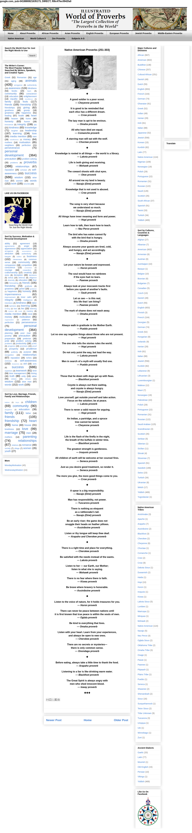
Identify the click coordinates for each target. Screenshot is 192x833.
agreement (25, 243)
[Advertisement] (176, 91)
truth (12, 376)
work (13, 183)
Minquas (141, 616)
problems (14, 163)
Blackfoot (142, 533)
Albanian (142, 244)
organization (9, 320)
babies (7, 402)
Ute (139, 728)
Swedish (141, 468)
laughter (14, 131)
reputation (9, 170)
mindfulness (14, 139)
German (141, 99)
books (14, 91)
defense (21, 278)
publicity (14, 352)
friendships (10, 107)
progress (11, 346)
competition (26, 265)
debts (7, 275)
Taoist (140, 210)
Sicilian (141, 448)
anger (26, 246)
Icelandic (142, 341)
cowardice (27, 270)
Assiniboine (143, 529)
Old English (143, 767)
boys (17, 402)
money (27, 139)
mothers (8, 142)
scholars (23, 170)
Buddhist (142, 65)
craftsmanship (11, 272)
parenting (30, 436)
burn (29, 91)
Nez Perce (142, 635)
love (34, 133)
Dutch (140, 84)
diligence (33, 278)
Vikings (141, 776)
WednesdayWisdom (14, 470)
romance (26, 445)
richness (8, 361)
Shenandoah (143, 694)
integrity (21, 124)
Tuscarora (142, 718)
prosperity (13, 349)
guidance (33, 289)
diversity (11, 280)
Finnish (141, 312)
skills (35, 364)
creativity (28, 272)
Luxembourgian (145, 380)
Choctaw (142, 548)
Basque (141, 269)
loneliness (9, 429)
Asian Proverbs (72, 33)
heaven (14, 118)
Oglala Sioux (143, 640)
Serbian (141, 439)
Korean (141, 142)
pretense (27, 338)
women (19, 181)
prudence (31, 348)
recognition (9, 355)
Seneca (141, 684)
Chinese (141, 69)
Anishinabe (143, 514)
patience (26, 319)
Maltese (141, 385)
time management (17, 373)
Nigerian (141, 162)
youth (8, 451)
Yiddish (141, 220)
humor (27, 121)
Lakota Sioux (144, 601)
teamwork (21, 370)
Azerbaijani (143, 264)
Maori (140, 390)
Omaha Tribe (144, 650)
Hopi (140, 582)
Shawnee (142, 689)
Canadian (142, 288)
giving (26, 107)
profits (34, 344)
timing (34, 373)
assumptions (26, 251)
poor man (26, 333)
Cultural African (145, 74)
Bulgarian (142, 283)
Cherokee (142, 538)
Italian (140, 128)
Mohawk (141, 621)
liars (15, 309)
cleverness (17, 259)
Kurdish (141, 147)
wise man (27, 381)
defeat (10, 278)
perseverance (12, 147)
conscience (31, 94)
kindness (14, 127)
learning (17, 133)
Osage (141, 655)
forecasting (13, 283)
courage (8, 270)
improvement (10, 297)
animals (31, 80)
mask (20, 311)
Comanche (143, 553)
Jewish (141, 137)
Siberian (141, 443)
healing (8, 115)
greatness (9, 113)
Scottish (141, 196)
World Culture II (38, 38)
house (28, 425)
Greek (7, 77)
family (8, 101)
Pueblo (141, 679)
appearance (10, 248)
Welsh (140, 487)
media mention (18, 136)
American (142, 60)
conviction (28, 268)
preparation (10, 338)
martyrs (11, 311)
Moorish (141, 762)
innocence (9, 125)
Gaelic (141, 752)
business (32, 256)
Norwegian (143, 167)
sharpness (15, 364)
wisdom (19, 177)
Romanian (21, 77)
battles (19, 256)
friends (8, 104)
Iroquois (141, 592)
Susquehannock (145, 703)
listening (33, 309)
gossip (27, 110)
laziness (12, 306)
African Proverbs (50, 33)
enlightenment (30, 96)
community (11, 93)
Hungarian (142, 337)
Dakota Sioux (144, 567)
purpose (27, 352)
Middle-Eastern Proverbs (170, 33)
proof (34, 346)
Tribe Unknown (145, 713)
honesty (9, 121)
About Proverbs (27, 33)
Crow (140, 563)
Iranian (141, 118)
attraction (9, 253)
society (7, 448)
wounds (27, 184)
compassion (10, 265)
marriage (11, 432)
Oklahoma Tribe (145, 645)
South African (144, 201)
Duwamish (142, 572)
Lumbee (141, 606)
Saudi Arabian (144, 424)
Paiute (141, 660)
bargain (8, 257)
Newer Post (54, 720)
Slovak (141, 453)
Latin (140, 152)
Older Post (121, 720)
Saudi (140, 191)
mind (30, 314)
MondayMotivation (13, 465)
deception (18, 275)
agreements (10, 246)
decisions (33, 275)
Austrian (141, 259)
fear (35, 280)
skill (25, 364)
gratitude (28, 286)
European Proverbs (119, 33)
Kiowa (140, 597)
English (141, 89)
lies (22, 308)
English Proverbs (94, 33)
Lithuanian (142, 376)
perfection (26, 145)
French (141, 94)
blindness (32, 88)
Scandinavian (144, 429)
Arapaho (141, 524)
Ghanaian (142, 103)
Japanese (142, 133)
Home (11, 33)
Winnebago (143, 733)
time (35, 370)
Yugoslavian (143, 497)
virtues (28, 379)
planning (9, 333)
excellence (29, 99)
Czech (141, 293)
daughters (8, 410)
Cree (140, 558)
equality (13, 99)
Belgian (141, 274)
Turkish (141, 215)
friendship (25, 104)
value (34, 376)
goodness (9, 110)
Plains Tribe (143, 674)
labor (34, 303)
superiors (8, 371)
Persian (141, 772)
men (35, 136)
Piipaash (142, 669)
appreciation (26, 248)
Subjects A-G (78, 38)
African (141, 55)
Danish (141, 79)
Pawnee (141, 664)
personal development (14, 153)
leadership (31, 130)
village (17, 448)
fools (25, 101)
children (31, 402)
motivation (24, 142)
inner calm (26, 297)
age (35, 77)
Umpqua (141, 723)
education (13, 96)
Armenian (142, 254)
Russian (141, 186)
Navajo (141, 631)
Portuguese (143, 176)
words (33, 180)
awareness (15, 88)
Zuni (140, 737)
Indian (140, 113)
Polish (140, 171)
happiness (26, 113)
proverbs (30, 162)
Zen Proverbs (58, 38)
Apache (141, 519)
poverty (8, 336)
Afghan (141, 239)
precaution (10, 158)
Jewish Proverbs (143, 33)
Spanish (141, 205)
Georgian (142, 322)
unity (23, 376)
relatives (15, 445)
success (31, 173)
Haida (140, 577)
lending (7, 309)
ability (7, 243)
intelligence (27, 300)
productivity (21, 343)
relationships (22, 166)
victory (13, 379)
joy (35, 124)
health (21, 115)
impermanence (13, 294)
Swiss (140, 472)
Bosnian (141, 278)
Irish (139, 123)
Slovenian (142, 458)
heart (34, 115)
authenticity (32, 85)
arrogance (18, 85)
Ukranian (142, 482)
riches (29, 358)
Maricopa (142, 611)
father (28, 413)
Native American (16, 38)
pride (7, 341)
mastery (29, 311)
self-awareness (28, 360)
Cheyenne (142, 543)
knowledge (31, 127)
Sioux (140, 699)
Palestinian (143, 400)
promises (23, 346)
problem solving (29, 159)
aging (13, 81)
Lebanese (142, 371)
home (28, 118)
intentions (9, 303)
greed (22, 288)
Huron (140, 587)
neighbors (9, 145)
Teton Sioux (143, 708)
